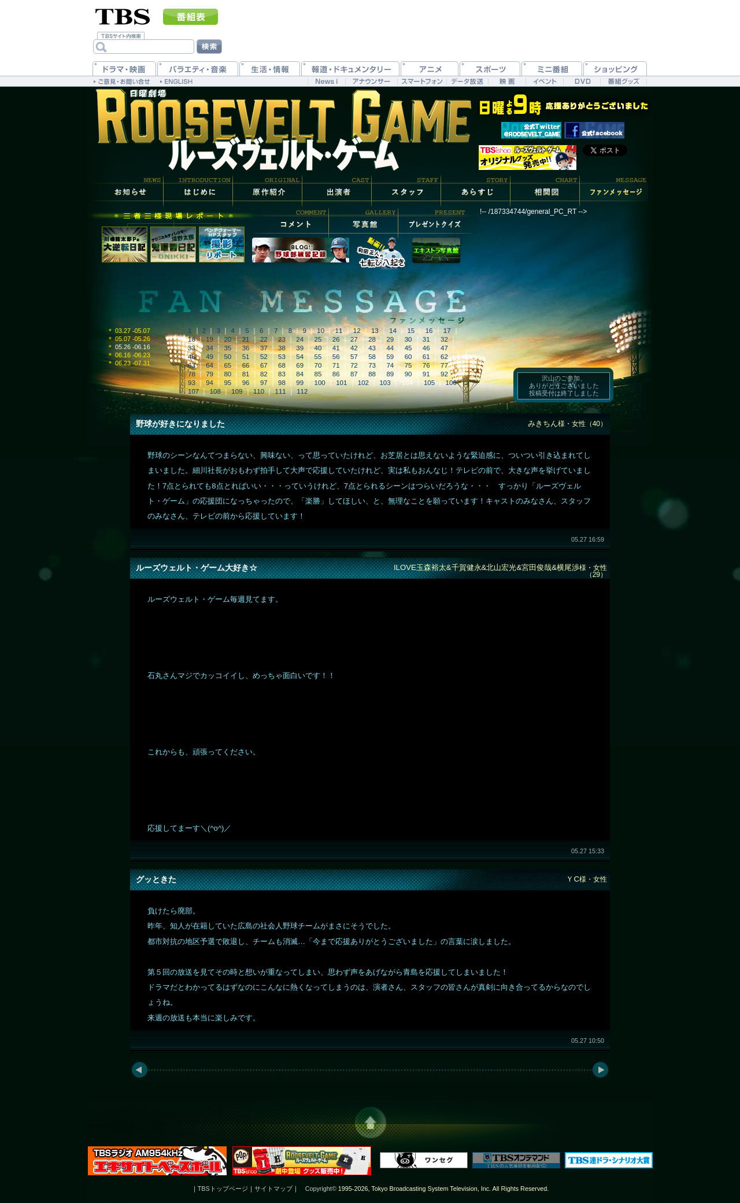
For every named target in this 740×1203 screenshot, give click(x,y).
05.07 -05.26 (128, 338)
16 (429, 330)
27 (354, 339)
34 (209, 348)
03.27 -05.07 (128, 330)
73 (372, 365)
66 (246, 365)
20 (227, 339)
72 (354, 365)
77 (444, 365)
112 (302, 391)
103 (384, 382)
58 (372, 356)
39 (300, 348)
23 (282, 339)
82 (264, 374)
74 (390, 365)
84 (300, 374)
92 (444, 374)
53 (282, 356)
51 (246, 356)
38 (282, 348)
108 (215, 391)
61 (426, 356)
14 (393, 330)
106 (451, 382)
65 (227, 365)
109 (236, 391)
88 (372, 374)
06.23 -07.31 (128, 363)
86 (336, 374)
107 (193, 391)
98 (282, 382)
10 (320, 330)
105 (429, 382)
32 (444, 339)
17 (447, 330)
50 (227, 356)
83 (282, 374)
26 (336, 339)
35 (227, 348)
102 (363, 382)
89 (390, 374)
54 (300, 356)
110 (258, 391)
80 (227, 374)
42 (354, 348)
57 (354, 356)
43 (372, 348)
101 (341, 382)
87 (354, 374)
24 (300, 339)
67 (264, 365)
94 (209, 382)
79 (209, 374)
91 (426, 374)
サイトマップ (273, 1188)
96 (246, 382)
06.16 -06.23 (128, 354)
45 (408, 348)
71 (336, 365)
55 (318, 356)
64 (209, 365)
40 (318, 348)
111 (280, 391)
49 (209, 356)
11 (339, 330)
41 (336, 348)
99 (300, 382)
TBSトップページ (223, 1188)
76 (426, 365)
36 (246, 348)
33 (191, 348)
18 (191, 339)
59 (390, 356)
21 (246, 339)
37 (264, 348)
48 (191, 356)
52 (264, 356)
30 (408, 339)
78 (191, 374)
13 (375, 330)
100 (319, 382)
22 (264, 339)
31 (426, 339)
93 (191, 382)
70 (318, 365)
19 (209, 339)
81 (246, 374)
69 (300, 365)
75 (408, 365)
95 (227, 382)
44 (390, 348)
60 (408, 356)
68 (282, 365)
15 (411, 330)
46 (426, 348)
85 (318, 374)
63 (191, 365)
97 (264, 382)
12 (357, 330)
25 (318, 339)
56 (336, 356)
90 (408, 374)
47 (444, 348)
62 (444, 356)
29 (390, 339)
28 (372, 339)
